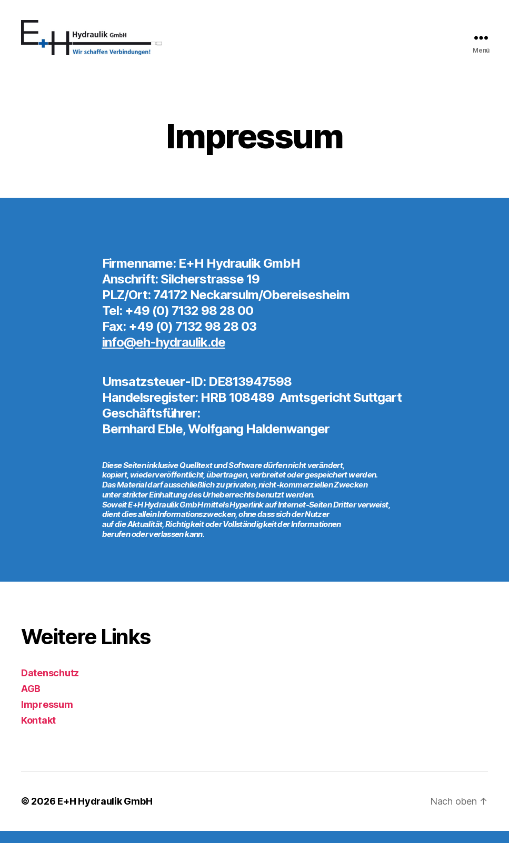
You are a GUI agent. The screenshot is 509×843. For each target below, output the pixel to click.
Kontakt (38, 732)
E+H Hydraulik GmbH (104, 813)
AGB (31, 700)
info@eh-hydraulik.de (163, 354)
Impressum (47, 716)
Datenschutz (50, 684)
